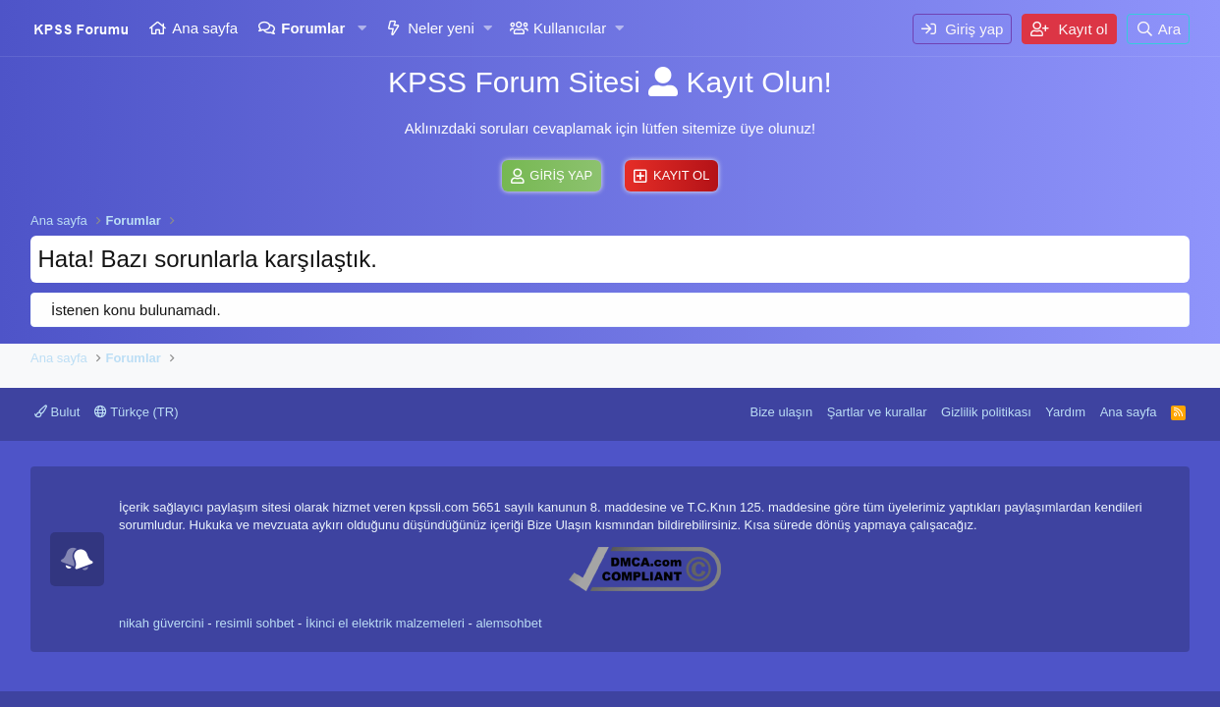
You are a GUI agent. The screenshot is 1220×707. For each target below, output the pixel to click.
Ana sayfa (205, 28)
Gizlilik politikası (986, 412)
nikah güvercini (161, 623)
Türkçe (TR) (136, 412)
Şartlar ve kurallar (877, 412)
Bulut (57, 412)
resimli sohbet (254, 623)
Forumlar (313, 28)
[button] (362, 28)
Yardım (1065, 412)
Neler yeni (441, 28)
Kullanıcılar (569, 28)
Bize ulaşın (781, 412)
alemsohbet (508, 623)
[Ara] (1158, 29)
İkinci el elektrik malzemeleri (385, 623)
